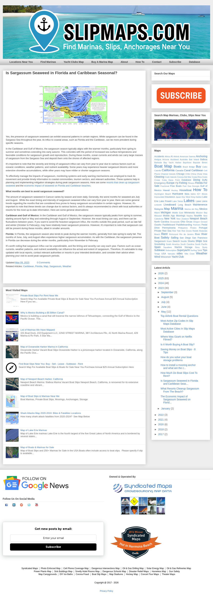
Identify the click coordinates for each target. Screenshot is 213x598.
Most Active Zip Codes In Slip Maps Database (177, 322)
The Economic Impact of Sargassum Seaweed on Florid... (176, 399)
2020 (161, 424)
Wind (157, 256)
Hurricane (177, 193)
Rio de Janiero (186, 234)
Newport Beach (198, 218)
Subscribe (175, 61)
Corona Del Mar (184, 177)
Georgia (195, 186)
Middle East (177, 213)
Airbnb (176, 156)
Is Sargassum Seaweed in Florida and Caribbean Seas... (179, 382)
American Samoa (187, 156)
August (165, 297)
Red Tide (176, 231)
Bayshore (187, 162)
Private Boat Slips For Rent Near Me (39, 295)
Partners (196, 225)
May (163, 311)
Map (46, 266)
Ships (199, 241)
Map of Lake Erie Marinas (33, 430)
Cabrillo (157, 170)
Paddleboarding (184, 225)
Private (157, 231)
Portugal (203, 228)
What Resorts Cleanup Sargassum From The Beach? (180, 390)
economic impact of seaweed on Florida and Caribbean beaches (57, 185)
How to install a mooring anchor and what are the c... (178, 366)
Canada (179, 170)
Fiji (176, 183)
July (163, 302)
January (166, 408)
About (124, 61)
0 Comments (43, 262)
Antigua (157, 159)
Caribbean (28, 266)
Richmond (173, 234)
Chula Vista (202, 174)
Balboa (203, 159)
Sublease (159, 250)
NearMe (198, 215)
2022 (161, 414)
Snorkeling (159, 244)
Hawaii (166, 190)
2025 (161, 278)
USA (163, 253)
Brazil (185, 167)
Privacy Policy (106, 591)
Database (194, 61)
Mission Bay (201, 213)
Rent (164, 234)
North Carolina (161, 222)
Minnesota (189, 212)
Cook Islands (170, 177)
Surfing (193, 250)
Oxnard (204, 222)
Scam (169, 241)
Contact (156, 61)
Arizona (165, 159)
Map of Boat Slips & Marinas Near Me (39, 396)
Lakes (189, 200)
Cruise (157, 180)
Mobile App (169, 215)
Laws (198, 201)
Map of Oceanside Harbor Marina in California (44, 346)
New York (169, 218)
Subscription (170, 250)
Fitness (191, 183)
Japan (178, 197)
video (180, 253)
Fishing (183, 182)
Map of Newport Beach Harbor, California (41, 379)
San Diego (185, 238)
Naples (190, 216)
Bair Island (194, 159)
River (197, 234)
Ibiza (187, 194)
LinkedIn (158, 205)
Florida (38, 266)
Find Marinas (48, 61)
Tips (205, 250)
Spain (157, 247)
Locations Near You (21, 61)
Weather (66, 266)
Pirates (193, 228)
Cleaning (159, 176)
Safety (165, 237)
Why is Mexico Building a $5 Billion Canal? (42, 312)
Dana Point (174, 180)
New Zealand (182, 219)
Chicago (180, 174)
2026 (161, 273)
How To (139, 61)
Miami (157, 213)
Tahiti (199, 250)
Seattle (184, 241)
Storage (188, 247)
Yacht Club (178, 256)
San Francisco (199, 238)
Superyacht (183, 250)
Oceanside (175, 222)
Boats (177, 166)
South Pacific (201, 244)
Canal (187, 170)
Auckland (174, 159)
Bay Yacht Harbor (172, 162)
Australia (184, 159)
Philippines (183, 228)
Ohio (183, 222)
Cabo (204, 167)
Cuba (164, 180)
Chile (187, 174)
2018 (161, 429)
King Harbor (196, 197)
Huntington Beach (162, 194)
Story (197, 247)
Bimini (204, 162)
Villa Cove (189, 254)
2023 (161, 288)
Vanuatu (171, 254)
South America (172, 244)
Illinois (204, 194)
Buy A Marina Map (102, 61)
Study (204, 247)
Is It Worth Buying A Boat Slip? (178, 344)
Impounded (159, 197)
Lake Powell (165, 201)
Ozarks (157, 225)
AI (172, 156)
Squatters (167, 247)
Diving (196, 179)
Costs (204, 177)
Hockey (174, 190)
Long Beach (184, 205)
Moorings (180, 215)
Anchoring (201, 156)
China (193, 174)
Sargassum (55, 266)
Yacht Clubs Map (74, 61)
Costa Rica (197, 177)
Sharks (191, 241)
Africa (167, 156)
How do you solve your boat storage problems (176, 359)
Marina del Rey (192, 209)
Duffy (204, 180)
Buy (198, 166)
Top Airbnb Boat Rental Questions (179, 316)
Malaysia (158, 209)
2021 (161, 419)
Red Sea (166, 231)
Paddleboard (168, 225)
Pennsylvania (169, 228)
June (164, 306)
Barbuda (158, 162)
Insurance (170, 197)
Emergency (160, 183)
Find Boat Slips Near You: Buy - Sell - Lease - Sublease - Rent (51, 364)
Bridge (192, 167)
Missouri (158, 216)
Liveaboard (170, 204)
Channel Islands (168, 174)
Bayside (196, 162)
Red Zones (186, 231)
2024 (161, 283)
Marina (177, 208)
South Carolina (187, 244)
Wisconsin (166, 257)
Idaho (193, 194)
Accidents (159, 156)
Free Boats (176, 186)
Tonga (157, 254)
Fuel (185, 186)
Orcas (189, 222)
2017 (161, 434)
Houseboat (185, 190)
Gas (189, 186)
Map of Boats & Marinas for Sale (37, 447)
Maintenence (200, 204)
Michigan (166, 212)
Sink (205, 241)
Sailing (174, 237)
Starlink (178, 247)
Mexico (203, 208)
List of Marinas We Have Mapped (37, 329)
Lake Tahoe (177, 201)
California (168, 170)
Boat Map (163, 166)
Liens (204, 201)
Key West (186, 197)
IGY (198, 194)
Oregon (196, 222)
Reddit (195, 231)
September (167, 292)
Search (176, 241)
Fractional (164, 186)
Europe (170, 182)
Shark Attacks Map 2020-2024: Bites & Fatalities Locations (50, 413)
